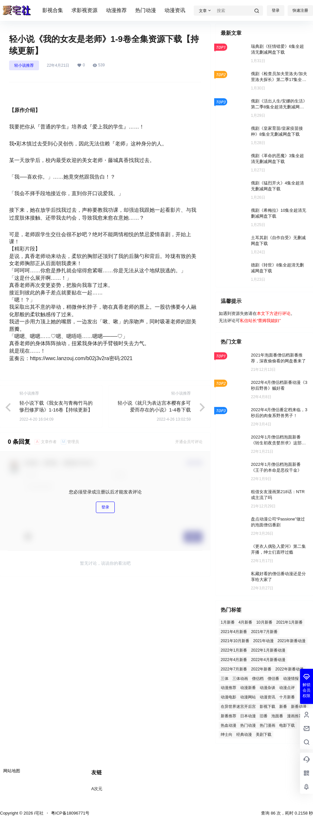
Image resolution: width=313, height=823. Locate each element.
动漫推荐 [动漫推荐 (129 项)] (228, 687)
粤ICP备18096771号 (70, 813)
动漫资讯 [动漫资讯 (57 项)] (267, 697)
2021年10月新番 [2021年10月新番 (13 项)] (235, 641)
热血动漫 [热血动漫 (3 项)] (228, 725)
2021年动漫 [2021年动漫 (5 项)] (263, 641)
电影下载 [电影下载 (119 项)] (287, 725)
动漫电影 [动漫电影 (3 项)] (228, 697)
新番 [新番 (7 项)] (283, 706)
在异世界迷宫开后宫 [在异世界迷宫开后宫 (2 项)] (238, 706)
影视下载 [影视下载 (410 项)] (267, 706)
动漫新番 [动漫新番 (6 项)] (248, 687)
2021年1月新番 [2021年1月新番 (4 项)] (289, 622)
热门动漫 (145, 10)
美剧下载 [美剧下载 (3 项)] (263, 734)
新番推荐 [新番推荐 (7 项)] (228, 716)
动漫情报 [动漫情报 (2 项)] (291, 678)
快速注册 (300, 10)
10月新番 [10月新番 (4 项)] (264, 622)
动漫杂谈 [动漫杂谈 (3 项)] (267, 687)
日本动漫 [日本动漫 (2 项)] (248, 716)
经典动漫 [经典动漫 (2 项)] (244, 734)
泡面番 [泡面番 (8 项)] (277, 716)
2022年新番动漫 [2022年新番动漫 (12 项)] (289, 669)
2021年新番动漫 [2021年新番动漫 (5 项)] (292, 641)
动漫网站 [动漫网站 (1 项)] (248, 697)
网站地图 (11, 770)
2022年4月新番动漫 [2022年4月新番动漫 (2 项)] (268, 659)
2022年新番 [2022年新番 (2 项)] (261, 669)
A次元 (97, 788)
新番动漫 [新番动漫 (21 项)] (298, 706)
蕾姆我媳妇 (268, 320)
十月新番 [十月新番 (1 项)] (287, 697)
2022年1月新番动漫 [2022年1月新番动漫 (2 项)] (268, 650)
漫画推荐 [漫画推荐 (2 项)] (295, 716)
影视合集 (52, 10)
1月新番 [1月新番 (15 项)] (228, 622)
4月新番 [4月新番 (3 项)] (246, 622)
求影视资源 (85, 10)
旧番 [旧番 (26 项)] (263, 716)
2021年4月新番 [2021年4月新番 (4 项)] (234, 631)
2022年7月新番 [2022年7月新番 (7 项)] (234, 669)
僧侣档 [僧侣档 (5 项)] (258, 678)
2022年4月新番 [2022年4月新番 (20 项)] (234, 659)
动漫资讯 (174, 10)
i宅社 (38, 813)
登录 (276, 10)
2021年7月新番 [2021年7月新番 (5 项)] (264, 631)
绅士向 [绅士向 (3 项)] (226, 734)
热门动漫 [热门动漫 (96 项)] (248, 725)
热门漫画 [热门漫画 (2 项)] (267, 725)
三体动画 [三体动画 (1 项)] (240, 678)
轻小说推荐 (24, 65)
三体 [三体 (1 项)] (224, 678)
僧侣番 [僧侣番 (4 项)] (273, 678)
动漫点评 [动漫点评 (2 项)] (287, 687)
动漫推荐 (116, 10)
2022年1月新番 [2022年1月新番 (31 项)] (234, 650)
